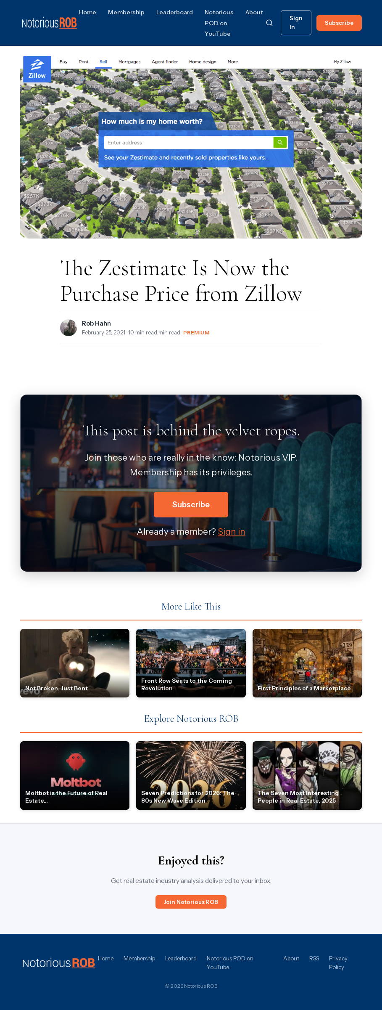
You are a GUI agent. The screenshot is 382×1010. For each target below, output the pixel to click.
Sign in (231, 531)
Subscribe (339, 22)
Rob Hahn (96, 323)
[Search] (269, 22)
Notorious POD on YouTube (219, 22)
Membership (126, 12)
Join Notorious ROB (191, 902)
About (254, 12)
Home (87, 12)
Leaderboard (174, 12)
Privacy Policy (338, 962)
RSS (314, 958)
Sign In (296, 22)
